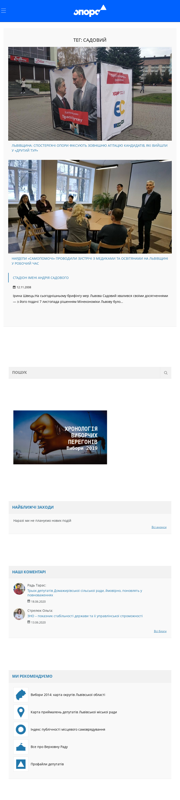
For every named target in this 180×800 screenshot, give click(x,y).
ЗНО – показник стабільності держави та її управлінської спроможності (85, 616)
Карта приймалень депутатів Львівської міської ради (65, 712)
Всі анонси (159, 527)
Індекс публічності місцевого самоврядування (59, 729)
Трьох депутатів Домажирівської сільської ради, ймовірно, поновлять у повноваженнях (84, 592)
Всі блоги (160, 631)
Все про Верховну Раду (40, 746)
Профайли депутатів (38, 764)
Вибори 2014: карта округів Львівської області (59, 694)
